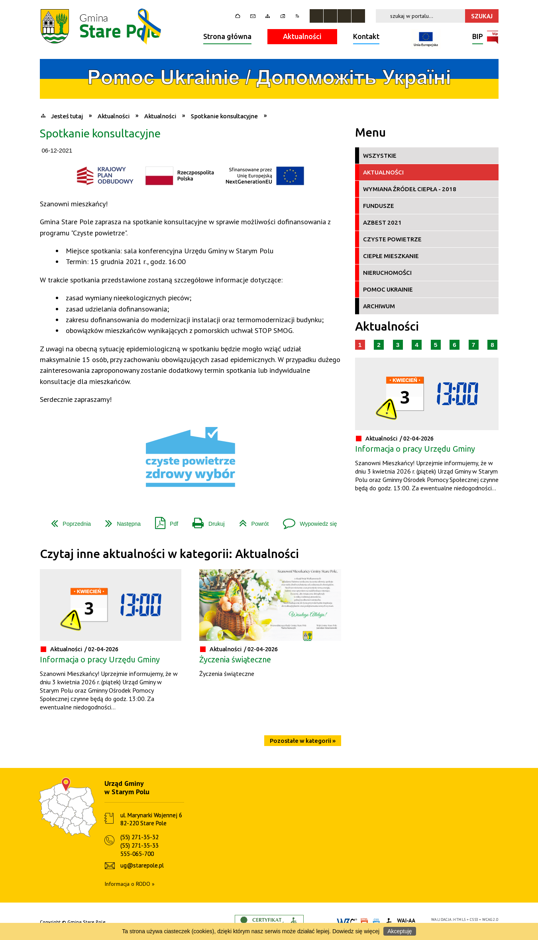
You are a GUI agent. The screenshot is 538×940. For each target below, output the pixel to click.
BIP (477, 37)
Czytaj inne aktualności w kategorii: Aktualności (169, 554)
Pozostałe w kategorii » (303, 740)
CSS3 (474, 919)
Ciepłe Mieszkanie (391, 256)
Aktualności (302, 36)
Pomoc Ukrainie (388, 289)
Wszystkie (380, 155)
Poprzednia (68, 521)
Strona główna (227, 36)
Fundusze (378, 205)
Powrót (251, 521)
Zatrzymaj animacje (316, 16)
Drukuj (205, 521)
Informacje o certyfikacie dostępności (269, 922)
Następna (120, 521)
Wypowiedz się (307, 521)
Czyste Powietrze (392, 239)
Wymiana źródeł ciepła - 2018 (409, 189)
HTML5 (459, 919)
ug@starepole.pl (142, 865)
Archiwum (379, 306)
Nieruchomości (387, 272)
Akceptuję (399, 931)
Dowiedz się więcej (355, 931)
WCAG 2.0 (490, 919)
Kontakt (366, 36)
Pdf (163, 521)
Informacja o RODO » (129, 883)
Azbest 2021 (382, 222)
